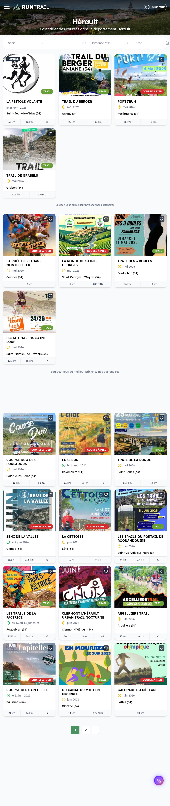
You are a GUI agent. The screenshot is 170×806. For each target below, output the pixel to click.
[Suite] (157, 402)
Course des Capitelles (139, 573)
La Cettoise (17, 497)
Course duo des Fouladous (132, 267)
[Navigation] (6, 7)
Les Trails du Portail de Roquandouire (85, 499)
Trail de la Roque (78, 342)
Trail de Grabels (22, 175)
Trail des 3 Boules (23, 265)
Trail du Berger (77, 101)
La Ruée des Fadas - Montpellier (79, 177)
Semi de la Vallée (134, 342)
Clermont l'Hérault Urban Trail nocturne (27, 575)
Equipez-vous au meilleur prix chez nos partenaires (85, 371)
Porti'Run (127, 101)
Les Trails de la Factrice (132, 499)
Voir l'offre (25, 439)
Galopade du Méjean (81, 650)
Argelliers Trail (78, 573)
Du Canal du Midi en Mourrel (25, 652)
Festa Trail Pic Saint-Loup (82, 267)
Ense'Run (14, 342)
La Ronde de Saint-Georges (135, 177)
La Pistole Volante (24, 101)
